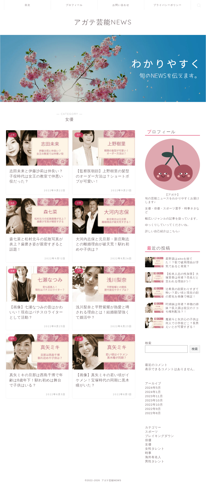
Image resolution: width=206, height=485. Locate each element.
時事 (148, 453)
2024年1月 (153, 392)
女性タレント (154, 448)
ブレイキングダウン (159, 436)
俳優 (148, 440)
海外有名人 (153, 457)
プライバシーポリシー (167, 4)
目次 (27, 4)
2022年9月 (153, 408)
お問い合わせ (120, 4)
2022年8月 (153, 413)
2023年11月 (154, 396)
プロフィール (74, 4)
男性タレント (154, 461)
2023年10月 (154, 400)
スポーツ (151, 431)
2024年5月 (153, 387)
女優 (148, 444)
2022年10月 (154, 404)
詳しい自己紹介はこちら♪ (162, 231)
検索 (148, 343)
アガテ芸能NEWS (103, 22)
